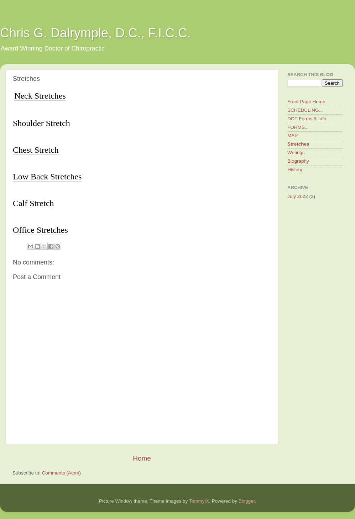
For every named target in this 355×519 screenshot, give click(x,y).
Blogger (247, 501)
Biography (298, 161)
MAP (292, 135)
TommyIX (199, 501)
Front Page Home (306, 101)
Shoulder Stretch (41, 123)
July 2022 (297, 196)
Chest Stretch (36, 149)
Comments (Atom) (61, 473)
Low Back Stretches (47, 176)
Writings (296, 152)
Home (142, 458)
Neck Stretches (40, 95)
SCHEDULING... (305, 110)
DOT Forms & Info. (307, 118)
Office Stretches (40, 230)
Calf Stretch (33, 203)
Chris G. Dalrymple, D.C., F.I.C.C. (95, 33)
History (294, 169)
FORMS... (298, 127)
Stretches (298, 144)
